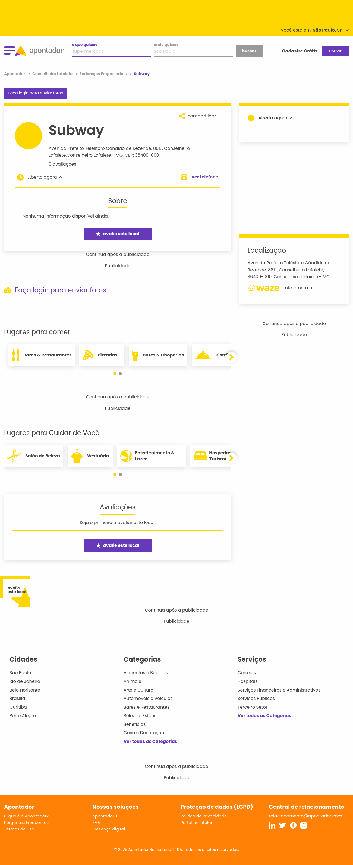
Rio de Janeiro (25, 681)
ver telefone (205, 177)
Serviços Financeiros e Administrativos (279, 690)
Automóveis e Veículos (148, 698)
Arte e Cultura (138, 690)
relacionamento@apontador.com (305, 816)
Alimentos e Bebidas (146, 672)
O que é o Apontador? (26, 816)
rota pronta (280, 288)
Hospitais (247, 681)
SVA (96, 822)
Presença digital (108, 829)
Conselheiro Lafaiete (89, 155)
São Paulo (20, 672)
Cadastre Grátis (299, 51)
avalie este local (117, 234)
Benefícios (135, 724)
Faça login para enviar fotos (35, 93)
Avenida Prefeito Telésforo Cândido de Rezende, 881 (104, 148)
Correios (247, 672)
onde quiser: (166, 44)
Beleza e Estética (142, 715)
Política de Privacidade (204, 816)
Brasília (17, 698)
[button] (114, 373)
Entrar (335, 51)
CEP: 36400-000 (142, 155)
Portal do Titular (196, 822)
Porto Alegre (23, 715)
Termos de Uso (19, 829)
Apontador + (105, 816)
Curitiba (18, 707)
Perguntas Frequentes (26, 822)
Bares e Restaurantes (146, 707)
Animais (132, 681)
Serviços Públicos (256, 698)
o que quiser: (84, 44)
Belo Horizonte (25, 690)
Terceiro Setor (252, 707)
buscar (249, 51)
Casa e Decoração (144, 733)
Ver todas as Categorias (150, 741)
